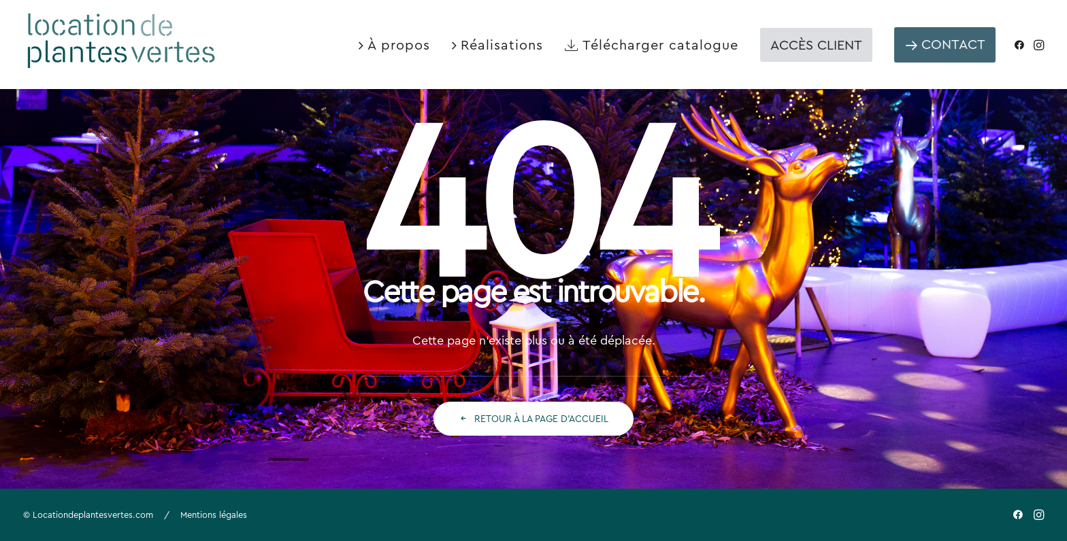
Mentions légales (213, 514)
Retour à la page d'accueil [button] (533, 419)
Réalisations (502, 44)
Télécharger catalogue (660, 44)
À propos (398, 44)
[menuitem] (394, 44)
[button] (1022, 44)
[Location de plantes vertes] (122, 39)
